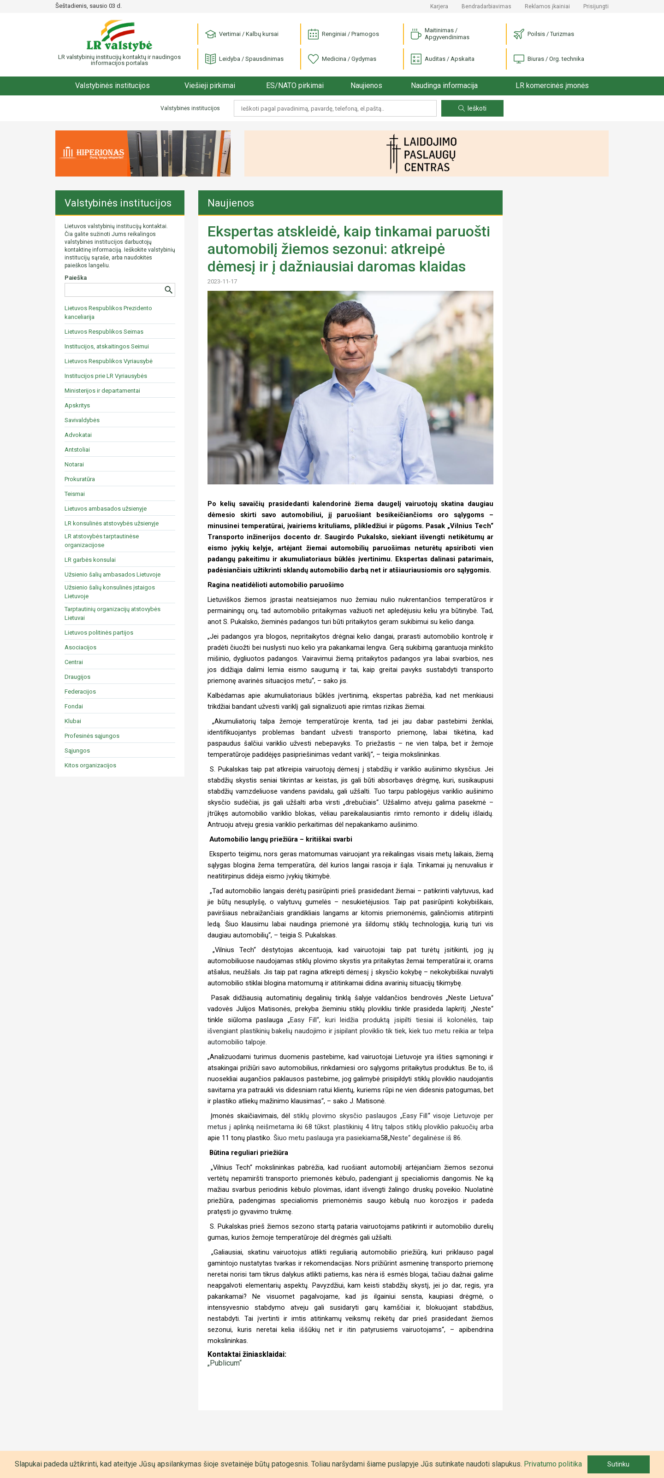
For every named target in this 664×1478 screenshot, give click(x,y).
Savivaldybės (82, 420)
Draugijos (77, 676)
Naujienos (366, 85)
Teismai (75, 493)
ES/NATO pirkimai (295, 85)
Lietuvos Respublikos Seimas (104, 331)
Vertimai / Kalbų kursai (242, 34)
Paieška (76, 277)
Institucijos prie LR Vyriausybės (106, 375)
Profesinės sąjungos (92, 735)
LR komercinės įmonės (552, 85)
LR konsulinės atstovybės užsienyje (112, 523)
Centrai (74, 662)
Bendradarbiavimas (486, 6)
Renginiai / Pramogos (343, 34)
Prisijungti (596, 6)
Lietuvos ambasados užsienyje (106, 508)
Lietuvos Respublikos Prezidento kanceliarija (108, 312)
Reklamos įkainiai (547, 6)
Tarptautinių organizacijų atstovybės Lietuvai (112, 613)
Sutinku (618, 1464)
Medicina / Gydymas (342, 59)
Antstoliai (77, 449)
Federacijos (80, 691)
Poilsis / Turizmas (544, 34)
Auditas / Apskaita (442, 59)
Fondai (74, 706)
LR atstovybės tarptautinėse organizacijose (102, 540)
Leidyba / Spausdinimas (244, 59)
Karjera (439, 6)
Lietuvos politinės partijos (99, 632)
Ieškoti (472, 108)
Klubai (73, 721)
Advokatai (78, 434)
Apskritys (77, 405)
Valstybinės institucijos (112, 85)
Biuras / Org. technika (549, 59)
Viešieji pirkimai (209, 85)
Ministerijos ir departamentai (102, 390)
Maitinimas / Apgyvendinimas (440, 34)
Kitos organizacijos (90, 765)
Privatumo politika (553, 1464)
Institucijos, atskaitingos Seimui (107, 346)
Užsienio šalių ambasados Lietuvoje (112, 574)
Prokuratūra (80, 479)
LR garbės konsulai (90, 559)
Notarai (74, 464)
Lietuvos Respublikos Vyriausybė (109, 361)
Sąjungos (77, 750)
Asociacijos (80, 647)
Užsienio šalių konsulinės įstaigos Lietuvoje (110, 592)
